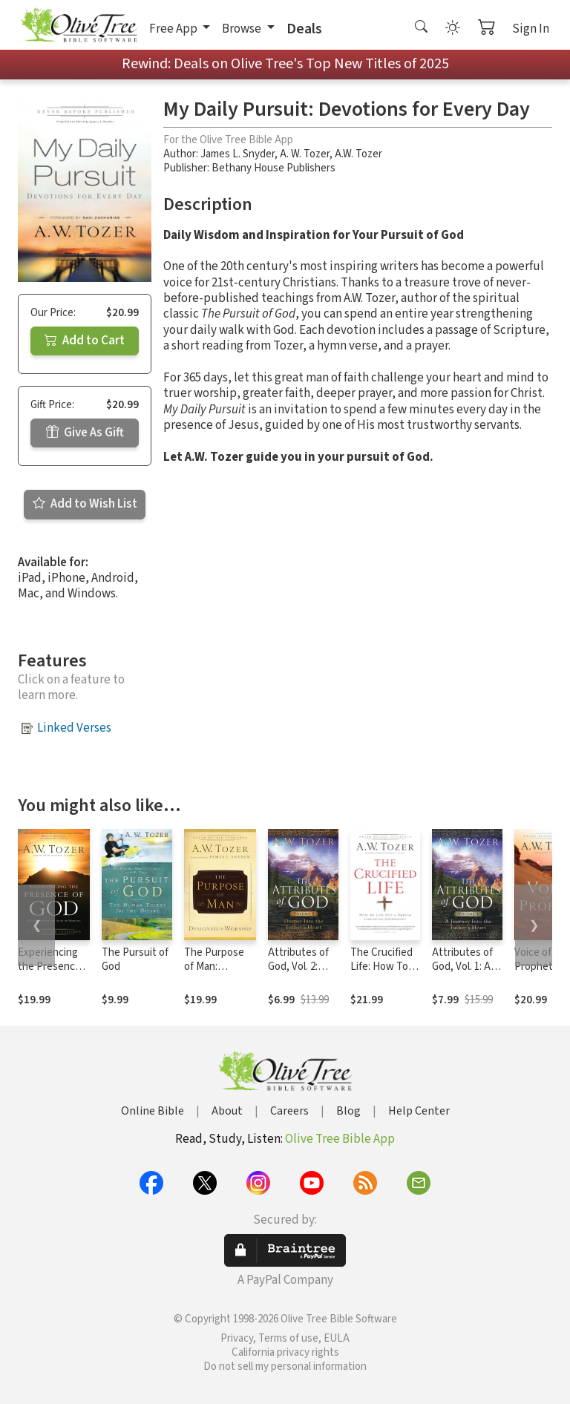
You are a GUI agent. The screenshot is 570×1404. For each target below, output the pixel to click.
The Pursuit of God (135, 959)
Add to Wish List (85, 504)
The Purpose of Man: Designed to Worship (214, 974)
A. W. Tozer (305, 154)
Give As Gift (85, 433)
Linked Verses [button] (74, 728)
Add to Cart (85, 341)
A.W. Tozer (358, 154)
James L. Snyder (237, 154)
